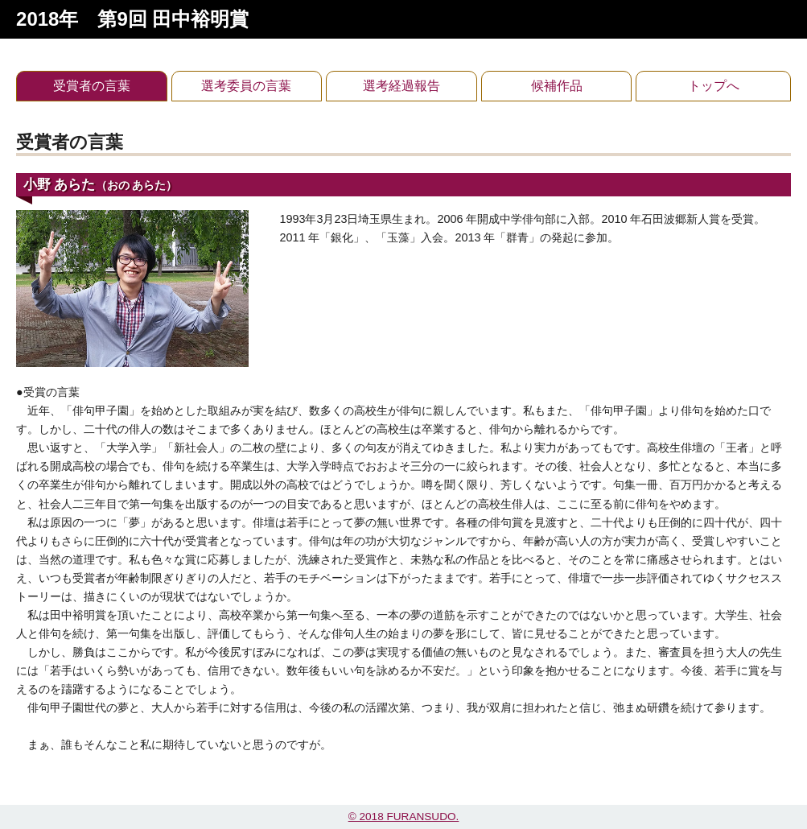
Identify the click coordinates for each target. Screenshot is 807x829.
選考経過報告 (401, 86)
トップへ (713, 86)
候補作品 (557, 86)
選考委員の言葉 (246, 86)
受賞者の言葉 (91, 86)
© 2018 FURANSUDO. (403, 816)
